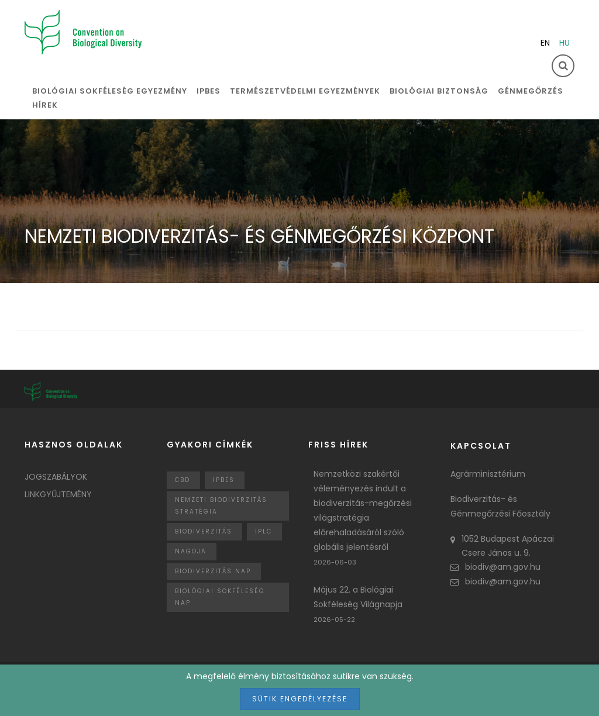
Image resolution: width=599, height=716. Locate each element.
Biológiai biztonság (439, 91)
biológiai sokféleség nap (220, 597)
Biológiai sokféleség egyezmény (109, 91)
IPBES (209, 91)
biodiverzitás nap (213, 571)
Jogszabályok (56, 477)
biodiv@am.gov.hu (495, 567)
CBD (182, 480)
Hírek (45, 105)
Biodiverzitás (203, 531)
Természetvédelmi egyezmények (305, 91)
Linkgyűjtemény (58, 494)
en (545, 43)
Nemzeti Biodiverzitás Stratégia (221, 505)
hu (564, 43)
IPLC (263, 531)
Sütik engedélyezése (299, 699)
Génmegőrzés (530, 91)
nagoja (190, 551)
